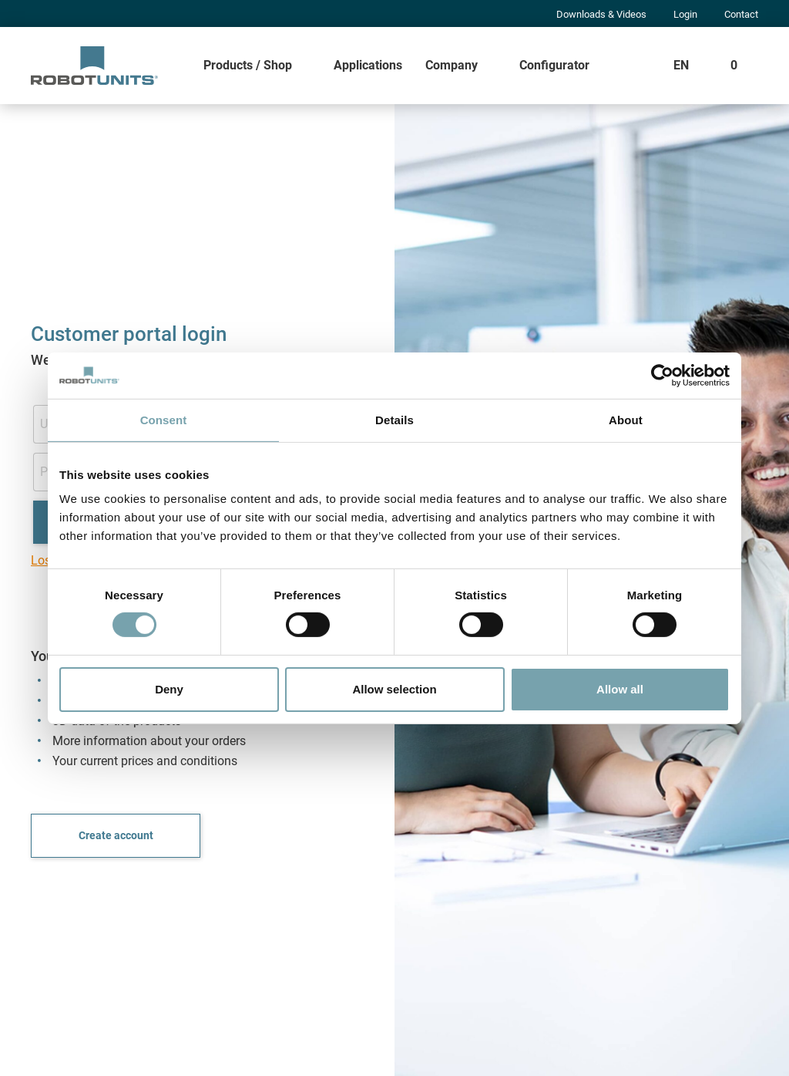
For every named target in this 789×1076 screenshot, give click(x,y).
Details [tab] (394, 419)
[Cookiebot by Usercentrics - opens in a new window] (662, 374)
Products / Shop (247, 65)
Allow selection (394, 689)
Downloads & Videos (601, 14)
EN (681, 65)
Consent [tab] (163, 419)
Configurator (554, 65)
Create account (116, 835)
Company (451, 65)
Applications (368, 65)
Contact (741, 14)
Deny (169, 689)
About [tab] (626, 419)
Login (685, 14)
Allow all (619, 689)
